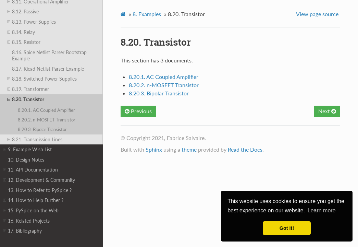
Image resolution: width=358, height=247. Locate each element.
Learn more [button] (322, 210)
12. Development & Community (39, 180)
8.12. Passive (23, 12)
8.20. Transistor (25, 99)
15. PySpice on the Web (31, 211)
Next (327, 111)
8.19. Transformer (28, 89)
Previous (138, 111)
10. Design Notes (26, 160)
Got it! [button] (287, 228)
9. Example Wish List (27, 149)
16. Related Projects (26, 221)
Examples (147, 14)
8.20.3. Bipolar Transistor (42, 129)
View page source (317, 14)
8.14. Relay (21, 32)
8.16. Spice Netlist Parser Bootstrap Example (49, 55)
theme (189, 149)
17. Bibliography (22, 231)
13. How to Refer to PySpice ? (40, 190)
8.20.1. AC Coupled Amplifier (46, 110)
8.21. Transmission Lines (34, 140)
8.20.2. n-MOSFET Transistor (46, 119)
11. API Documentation (30, 170)
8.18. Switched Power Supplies (42, 79)
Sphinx (154, 149)
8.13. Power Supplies (31, 22)
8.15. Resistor (23, 42)
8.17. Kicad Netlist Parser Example (48, 69)
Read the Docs (245, 149)
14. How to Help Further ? (33, 200)
